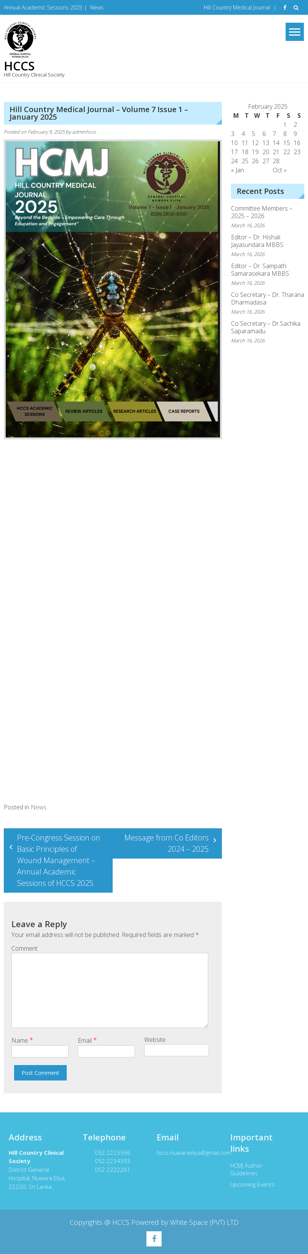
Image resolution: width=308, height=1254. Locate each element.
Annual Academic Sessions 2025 (43, 7)
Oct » (280, 170)
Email (87, 1040)
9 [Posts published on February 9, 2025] (295, 134)
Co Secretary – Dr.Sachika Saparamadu (265, 327)
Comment (24, 948)
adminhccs (84, 131)
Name (22, 1040)
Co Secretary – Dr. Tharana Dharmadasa (267, 298)
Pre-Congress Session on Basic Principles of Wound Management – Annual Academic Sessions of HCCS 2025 (58, 860)
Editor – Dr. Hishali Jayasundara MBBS (257, 240)
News (97, 7)
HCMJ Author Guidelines (243, 1169)
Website (155, 1039)
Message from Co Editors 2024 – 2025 (166, 843)
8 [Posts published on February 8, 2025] (285, 134)
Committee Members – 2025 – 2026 (261, 212)
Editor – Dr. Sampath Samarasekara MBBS (260, 269)
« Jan (237, 170)
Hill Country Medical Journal (237, 7)
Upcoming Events (249, 1184)
